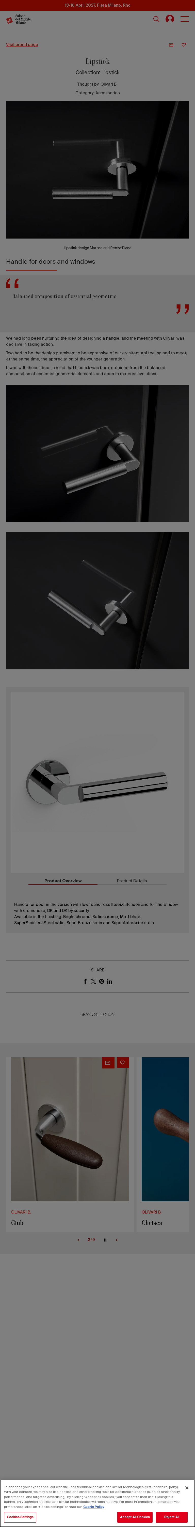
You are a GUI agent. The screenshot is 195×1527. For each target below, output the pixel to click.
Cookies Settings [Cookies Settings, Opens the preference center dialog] (20, 1517)
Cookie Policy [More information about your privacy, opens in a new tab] (93, 1507)
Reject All (171, 1517)
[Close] (186, 1487)
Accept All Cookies (135, 1517)
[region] (97, 1503)
